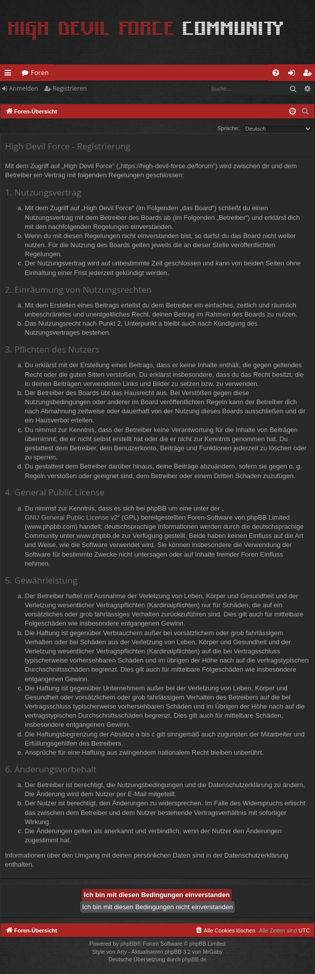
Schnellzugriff (10, 74)
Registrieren (69, 88)
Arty (122, 952)
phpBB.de (194, 959)
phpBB (128, 944)
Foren (40, 72)
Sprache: (228, 128)
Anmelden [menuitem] (294, 74)
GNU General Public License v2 (71, 517)
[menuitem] (276, 72)
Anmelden (23, 88)
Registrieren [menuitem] (309, 74)
